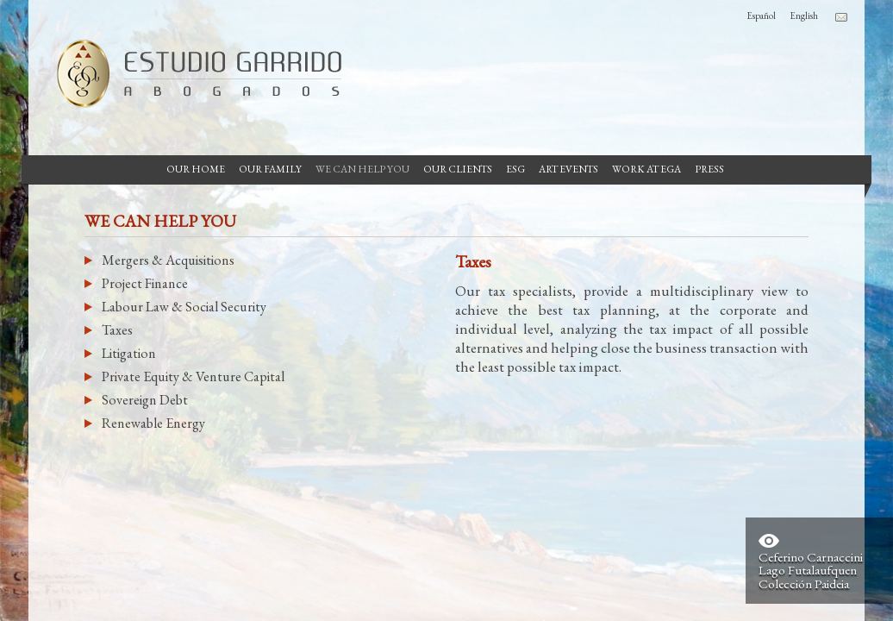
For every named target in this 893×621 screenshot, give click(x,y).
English (804, 15)
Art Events (568, 169)
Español (761, 15)
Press (709, 169)
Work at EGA (646, 169)
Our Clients (457, 169)
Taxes (117, 330)
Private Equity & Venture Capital (193, 376)
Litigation (129, 353)
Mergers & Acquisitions (168, 260)
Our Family (270, 169)
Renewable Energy (153, 423)
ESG (515, 169)
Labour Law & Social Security (184, 307)
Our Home (195, 169)
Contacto (841, 17)
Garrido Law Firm (192, 73)
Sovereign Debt (145, 400)
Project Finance (145, 283)
